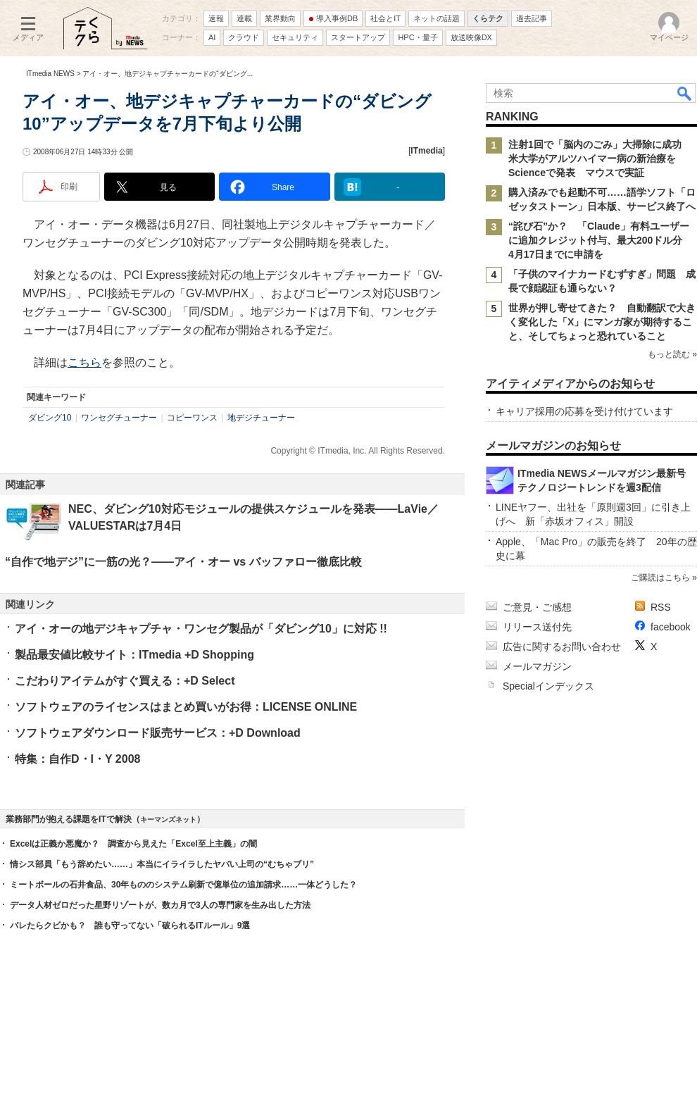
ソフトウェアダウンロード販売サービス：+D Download (158, 733)
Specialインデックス (548, 686)
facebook (671, 626)
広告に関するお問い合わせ (562, 646)
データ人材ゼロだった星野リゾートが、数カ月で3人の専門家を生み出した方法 (160, 905)
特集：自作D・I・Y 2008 (77, 759)
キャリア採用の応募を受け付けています (584, 411)
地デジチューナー (261, 418)
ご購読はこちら (660, 577)
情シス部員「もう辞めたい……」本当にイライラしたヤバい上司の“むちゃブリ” (162, 864)
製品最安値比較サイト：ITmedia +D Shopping (134, 655)
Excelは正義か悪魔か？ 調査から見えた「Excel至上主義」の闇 (133, 844)
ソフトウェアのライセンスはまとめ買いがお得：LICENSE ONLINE (186, 707)
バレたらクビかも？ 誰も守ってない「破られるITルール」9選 (130, 925)
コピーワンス (192, 418)
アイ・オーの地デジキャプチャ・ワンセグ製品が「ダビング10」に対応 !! (201, 629)
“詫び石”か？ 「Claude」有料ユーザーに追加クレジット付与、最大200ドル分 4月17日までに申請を (600, 240)
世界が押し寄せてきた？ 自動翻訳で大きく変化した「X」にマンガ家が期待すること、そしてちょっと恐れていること (602, 322)
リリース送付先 (537, 626)
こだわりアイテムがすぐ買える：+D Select (124, 681)
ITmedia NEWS (50, 73)
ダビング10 (49, 418)
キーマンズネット (168, 819)
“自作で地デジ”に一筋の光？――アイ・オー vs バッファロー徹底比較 (183, 562)
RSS (661, 607)
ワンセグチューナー (119, 418)
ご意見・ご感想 (537, 607)
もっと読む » (672, 354)
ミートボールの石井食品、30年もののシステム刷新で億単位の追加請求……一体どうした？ (183, 885)
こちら (84, 362)
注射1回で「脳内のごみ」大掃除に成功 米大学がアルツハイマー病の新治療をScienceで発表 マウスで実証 (599, 158)
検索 (685, 93)
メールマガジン (537, 666)
